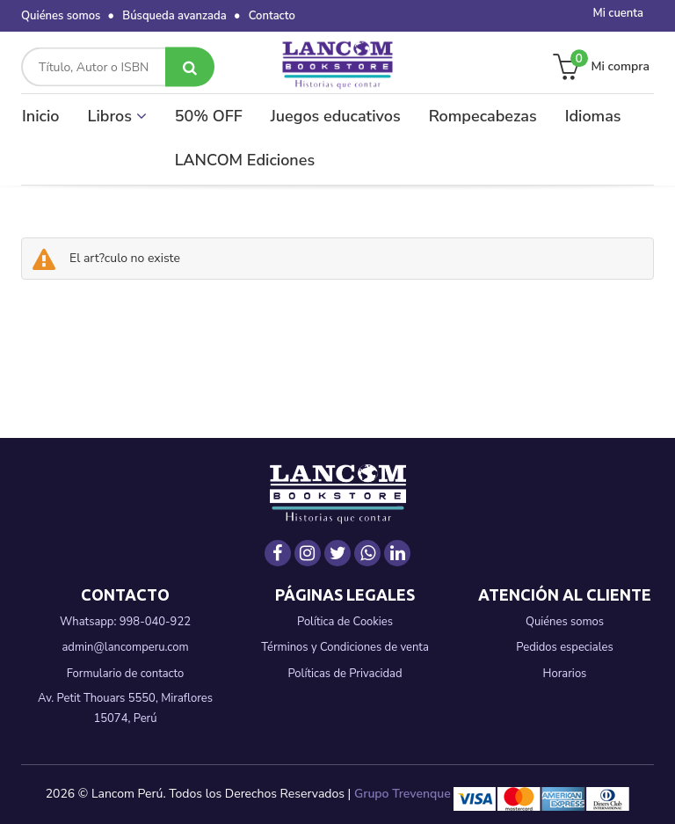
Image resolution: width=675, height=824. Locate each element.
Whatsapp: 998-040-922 (125, 622)
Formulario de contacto (126, 674)
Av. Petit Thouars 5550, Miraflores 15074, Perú (125, 708)
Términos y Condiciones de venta (345, 647)
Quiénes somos (60, 16)
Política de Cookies (345, 622)
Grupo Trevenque (402, 793)
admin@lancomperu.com (125, 647)
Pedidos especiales (564, 647)
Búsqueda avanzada (174, 16)
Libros (117, 116)
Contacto (272, 16)
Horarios (565, 674)
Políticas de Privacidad (344, 674)
